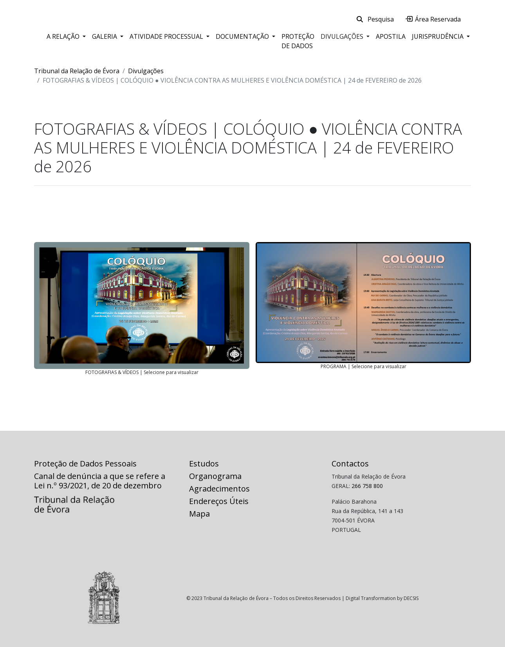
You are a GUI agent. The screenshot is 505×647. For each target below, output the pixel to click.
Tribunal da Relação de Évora (76, 71)
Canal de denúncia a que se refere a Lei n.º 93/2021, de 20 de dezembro (99, 481)
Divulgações (146, 71)
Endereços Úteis (219, 501)
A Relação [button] (64, 36)
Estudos (204, 463)
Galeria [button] (105, 36)
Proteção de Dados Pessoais (85, 463)
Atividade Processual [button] (167, 36)
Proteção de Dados (297, 41)
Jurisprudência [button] (438, 36)
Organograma (215, 476)
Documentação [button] (243, 36)
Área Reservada (433, 19)
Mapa (199, 513)
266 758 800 (367, 486)
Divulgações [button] (343, 36)
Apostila (391, 36)
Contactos (350, 463)
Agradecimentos (219, 488)
